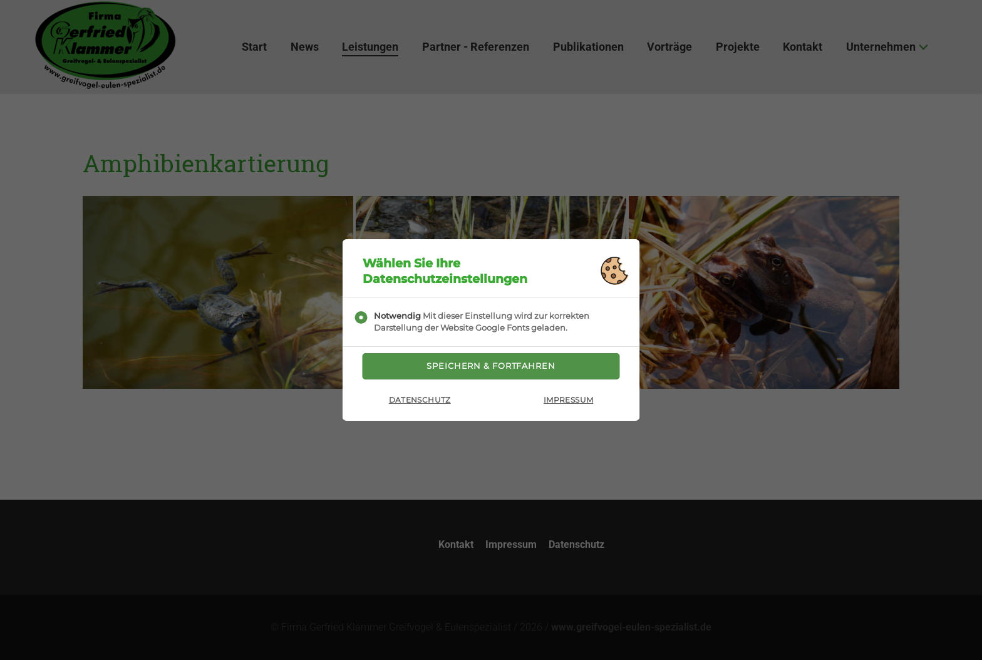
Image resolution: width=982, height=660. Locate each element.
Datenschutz (420, 403)
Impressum (568, 403)
